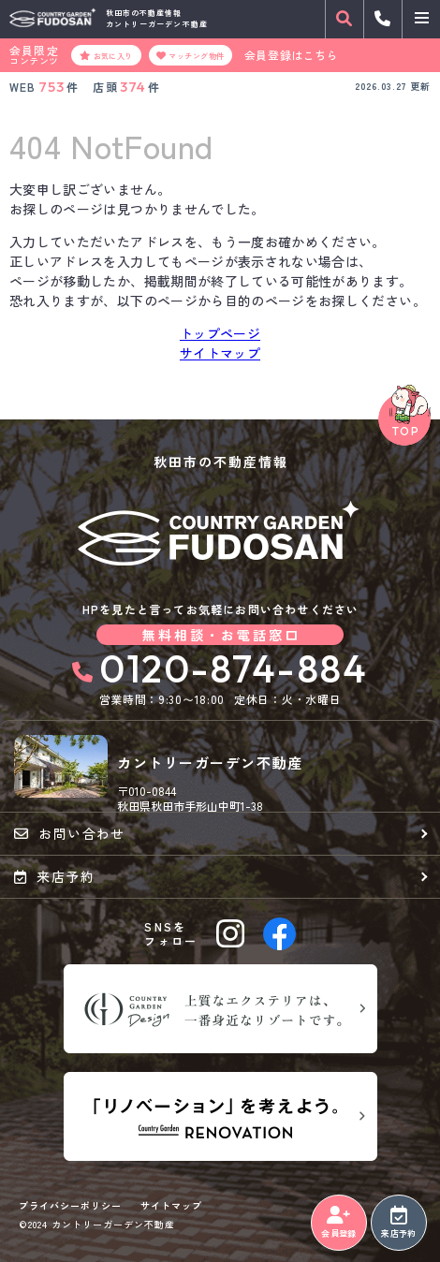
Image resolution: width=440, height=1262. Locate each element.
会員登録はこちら (291, 55)
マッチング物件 (190, 55)
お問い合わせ (69, 833)
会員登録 (338, 1223)
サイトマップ (220, 353)
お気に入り (106, 55)
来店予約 (398, 1223)
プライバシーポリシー (70, 1206)
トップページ (220, 333)
